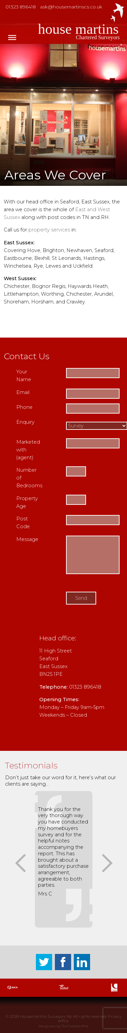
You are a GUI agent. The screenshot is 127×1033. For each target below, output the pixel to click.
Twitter (44, 962)
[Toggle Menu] (12, 37)
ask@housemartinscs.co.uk (71, 6)
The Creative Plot (74, 1026)
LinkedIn (82, 962)
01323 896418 (20, 6)
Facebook (63, 962)
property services (49, 230)
